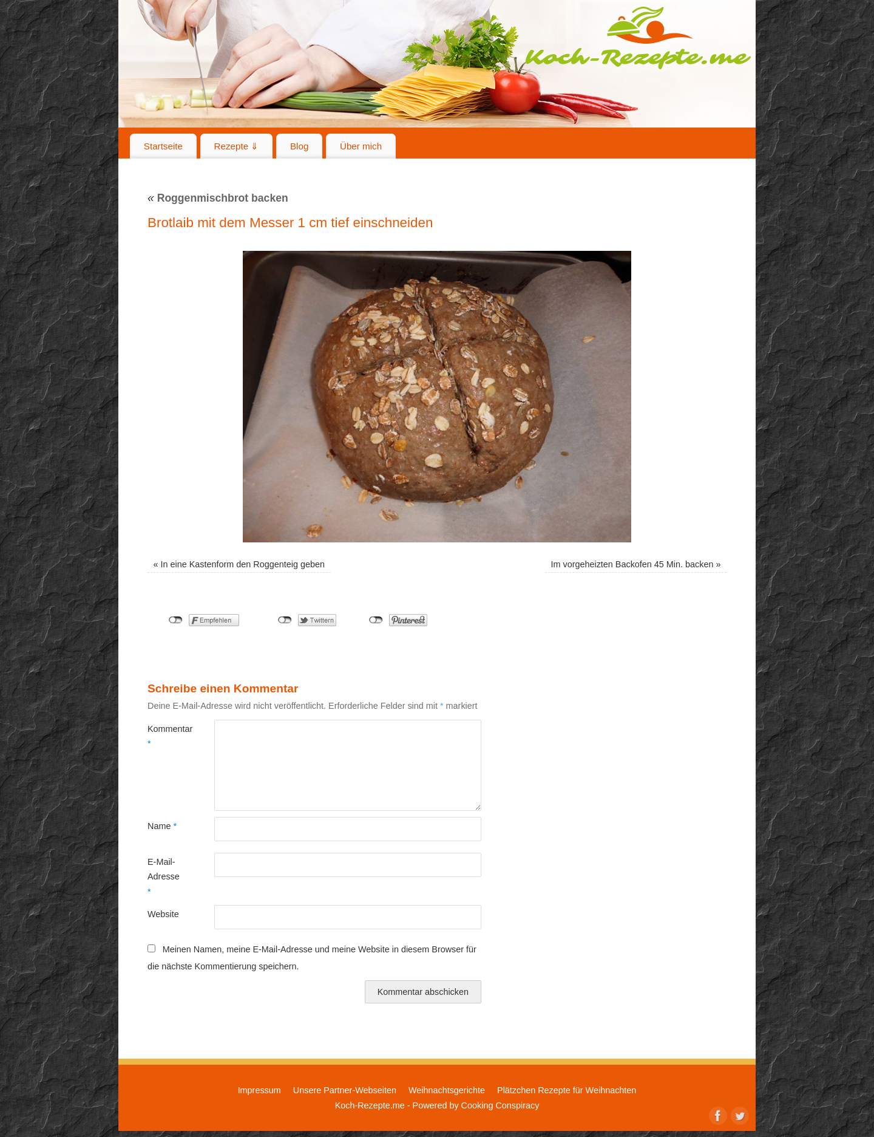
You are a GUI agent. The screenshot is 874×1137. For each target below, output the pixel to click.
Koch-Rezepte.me (638, 37)
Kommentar (164, 736)
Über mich (361, 146)
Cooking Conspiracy (500, 1105)
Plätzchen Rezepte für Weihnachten (566, 1090)
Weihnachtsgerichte (446, 1090)
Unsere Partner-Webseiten (344, 1090)
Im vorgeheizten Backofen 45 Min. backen (631, 564)
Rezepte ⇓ (236, 146)
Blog (299, 146)
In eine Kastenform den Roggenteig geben (243, 564)
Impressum (259, 1090)
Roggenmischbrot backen (217, 198)
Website (163, 914)
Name (162, 826)
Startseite (163, 146)
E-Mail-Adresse (163, 876)
